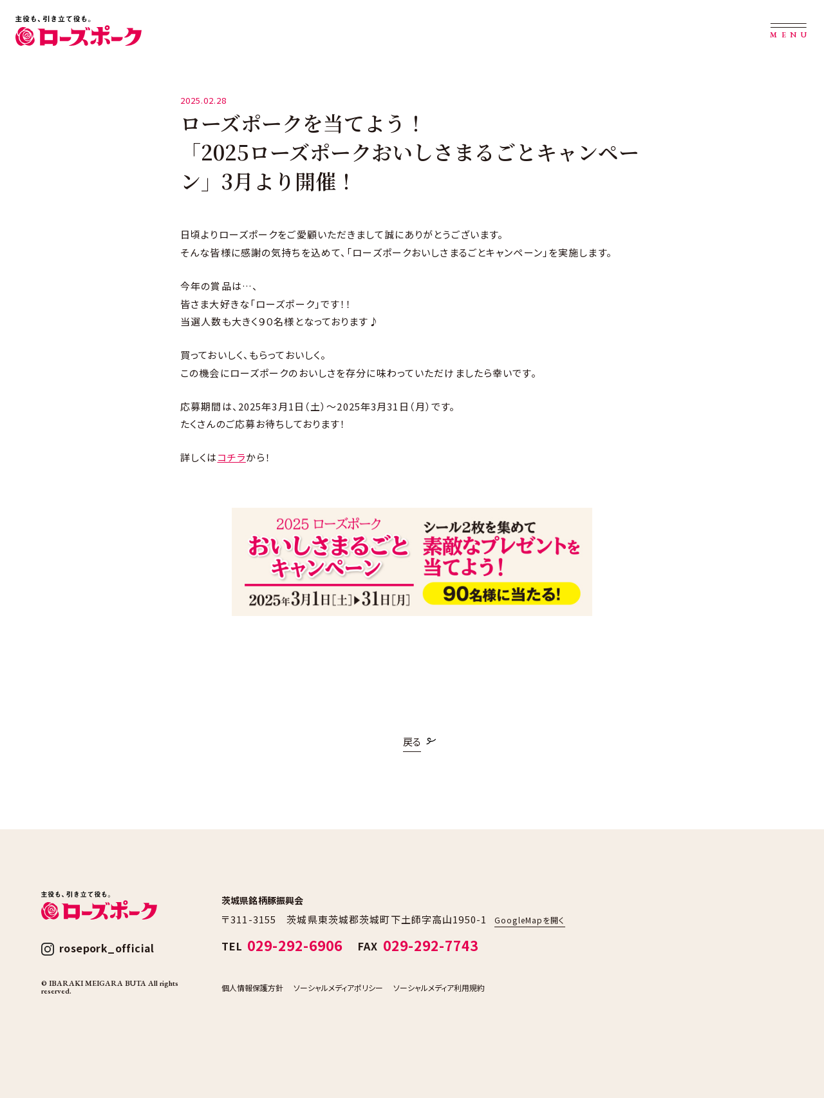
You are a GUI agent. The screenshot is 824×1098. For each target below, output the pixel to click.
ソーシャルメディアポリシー (338, 988)
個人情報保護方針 (252, 988)
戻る (412, 741)
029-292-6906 (294, 945)
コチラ (232, 457)
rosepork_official (106, 948)
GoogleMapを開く (529, 919)
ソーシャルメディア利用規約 (439, 988)
